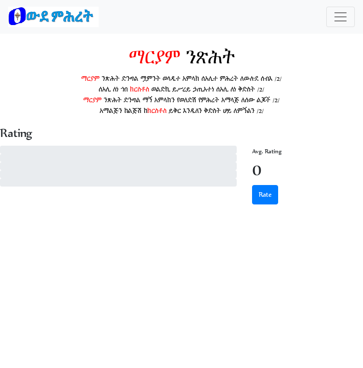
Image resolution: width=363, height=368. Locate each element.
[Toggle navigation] (340, 17)
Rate (265, 194)
